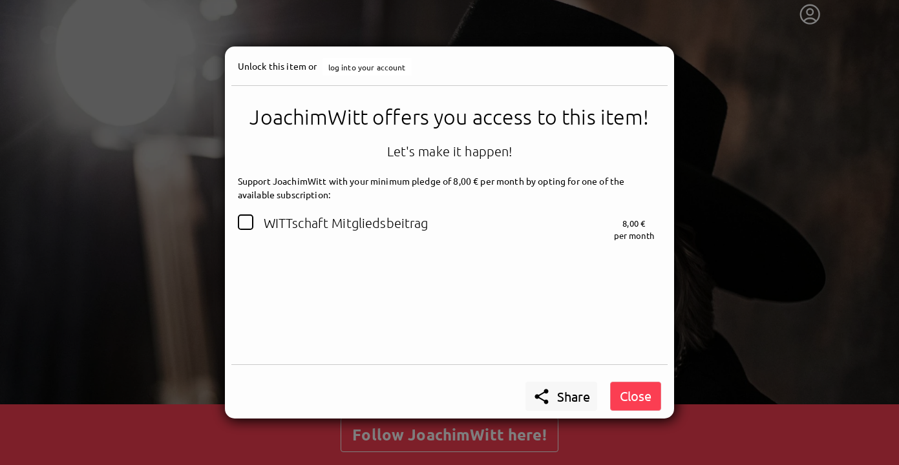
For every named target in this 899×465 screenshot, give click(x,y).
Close (635, 396)
